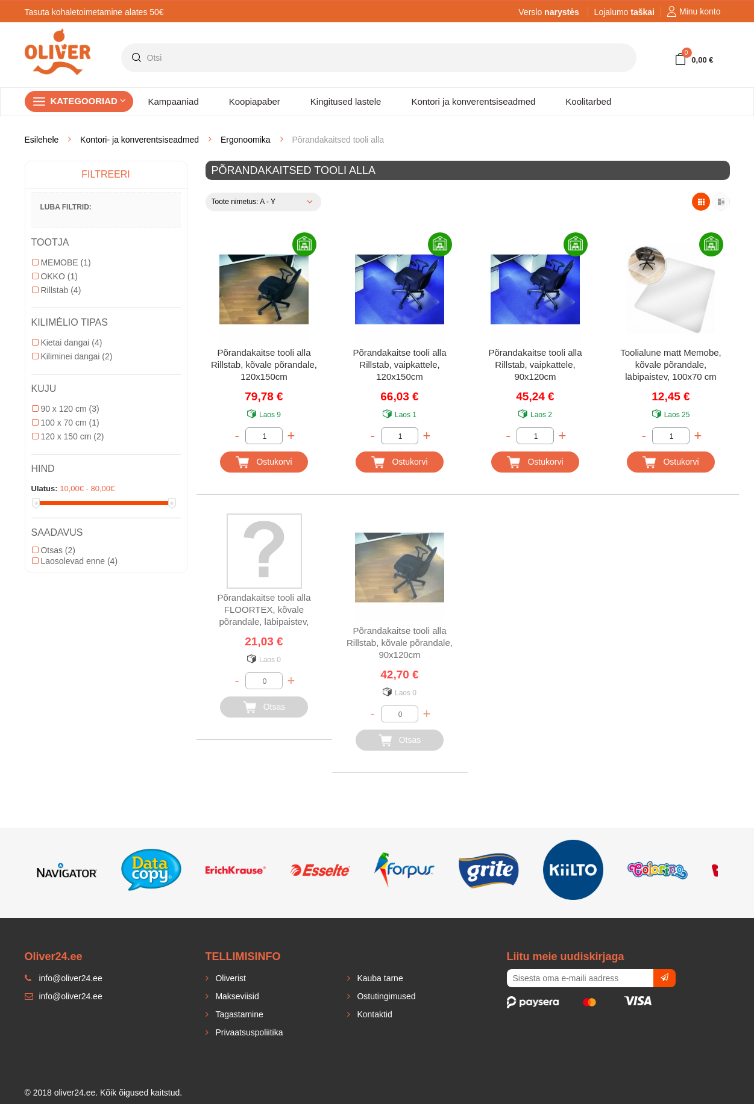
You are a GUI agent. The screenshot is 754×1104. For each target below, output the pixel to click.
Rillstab (56, 290)
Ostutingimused (385, 996)
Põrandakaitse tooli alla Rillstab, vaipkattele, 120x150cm (399, 364)
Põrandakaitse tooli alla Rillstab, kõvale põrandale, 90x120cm (400, 642)
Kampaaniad (173, 101)
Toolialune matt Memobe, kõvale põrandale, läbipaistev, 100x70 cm (670, 364)
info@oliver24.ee (63, 996)
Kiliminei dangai (72, 356)
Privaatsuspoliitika (248, 1032)
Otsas (53, 550)
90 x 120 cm (65, 409)
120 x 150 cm (68, 436)
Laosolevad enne (75, 561)
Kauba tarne (379, 978)
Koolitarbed (588, 101)
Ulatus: (44, 488)
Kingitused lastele (346, 101)
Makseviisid (236, 996)
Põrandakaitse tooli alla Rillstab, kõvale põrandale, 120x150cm (264, 364)
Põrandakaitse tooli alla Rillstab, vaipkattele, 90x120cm (535, 364)
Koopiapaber (254, 101)
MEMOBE (61, 262)
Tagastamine (238, 1014)
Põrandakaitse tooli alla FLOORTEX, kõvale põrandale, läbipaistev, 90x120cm (263, 610)
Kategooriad (89, 101)
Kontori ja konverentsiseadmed (473, 101)
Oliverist (229, 978)
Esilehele (42, 139)
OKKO (55, 276)
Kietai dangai (67, 342)
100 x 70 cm (65, 422)
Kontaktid (373, 1014)
